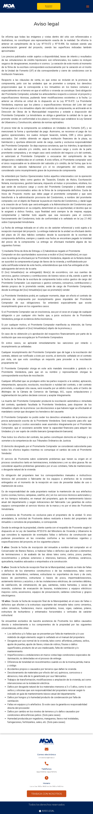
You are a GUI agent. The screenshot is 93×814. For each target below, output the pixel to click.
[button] (87, 6)
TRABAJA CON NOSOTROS (46, 793)
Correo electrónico (46, 754)
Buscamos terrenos (48, 6)
